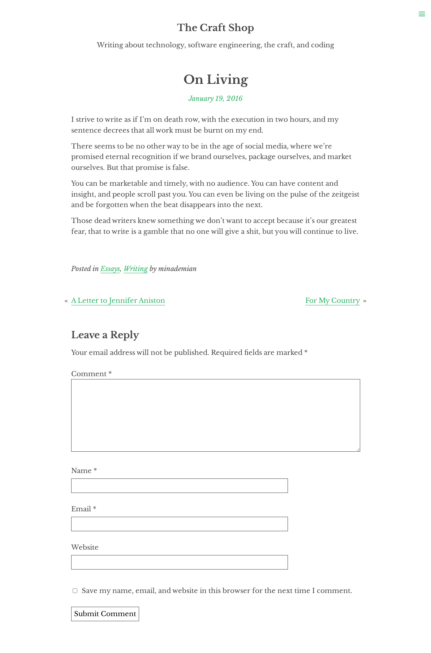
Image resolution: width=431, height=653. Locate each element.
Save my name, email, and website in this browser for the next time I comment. (217, 591)
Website (85, 547)
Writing (136, 269)
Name (84, 471)
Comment (91, 374)
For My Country (332, 300)
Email (83, 509)
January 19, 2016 (216, 98)
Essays (110, 269)
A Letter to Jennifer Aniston (118, 300)
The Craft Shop (215, 28)
